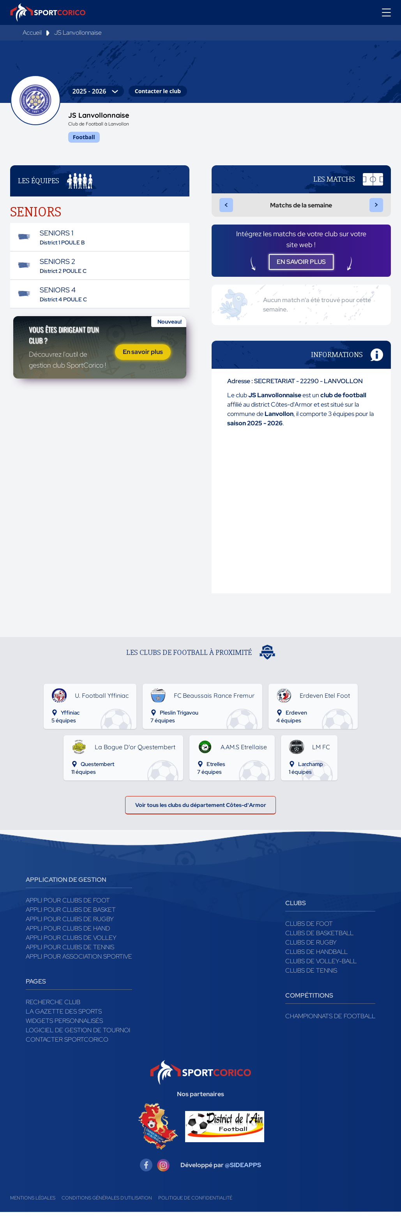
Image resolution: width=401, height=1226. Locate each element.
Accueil (32, 32)
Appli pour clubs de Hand (68, 942)
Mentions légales (32, 1212)
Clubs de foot (309, 938)
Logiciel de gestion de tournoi (78, 1044)
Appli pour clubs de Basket (71, 924)
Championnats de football (330, 1030)
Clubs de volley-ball (321, 975)
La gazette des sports (64, 1025)
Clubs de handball (316, 966)
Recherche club (53, 1016)
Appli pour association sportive (79, 970)
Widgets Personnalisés (64, 1035)
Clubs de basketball (319, 947)
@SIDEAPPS (243, 1179)
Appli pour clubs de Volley (71, 952)
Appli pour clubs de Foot (68, 914)
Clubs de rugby (311, 956)
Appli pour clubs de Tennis (70, 961)
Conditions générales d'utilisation (107, 1212)
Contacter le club (158, 91)
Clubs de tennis (311, 984)
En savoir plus (143, 364)
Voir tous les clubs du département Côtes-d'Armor (201, 816)
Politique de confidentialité (195, 1212)
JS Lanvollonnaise (78, 32)
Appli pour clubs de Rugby (70, 933)
